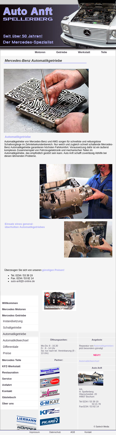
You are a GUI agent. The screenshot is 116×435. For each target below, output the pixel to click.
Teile (104, 52)
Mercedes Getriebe (14, 315)
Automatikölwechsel (15, 340)
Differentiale (10, 346)
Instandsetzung (12, 321)
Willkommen (10, 303)
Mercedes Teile (11, 360)
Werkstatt (84, 52)
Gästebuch (9, 397)
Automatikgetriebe (18, 136)
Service (7, 378)
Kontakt (7, 391)
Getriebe (61, 52)
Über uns (8, 403)
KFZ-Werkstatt (11, 366)
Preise (6, 353)
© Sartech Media (101, 426)
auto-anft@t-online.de (23, 281)
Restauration (10, 372)
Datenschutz (55, 432)
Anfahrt (7, 384)
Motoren (40, 52)
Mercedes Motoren (14, 309)
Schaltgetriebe (11, 327)
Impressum (34, 432)
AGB (72, 432)
